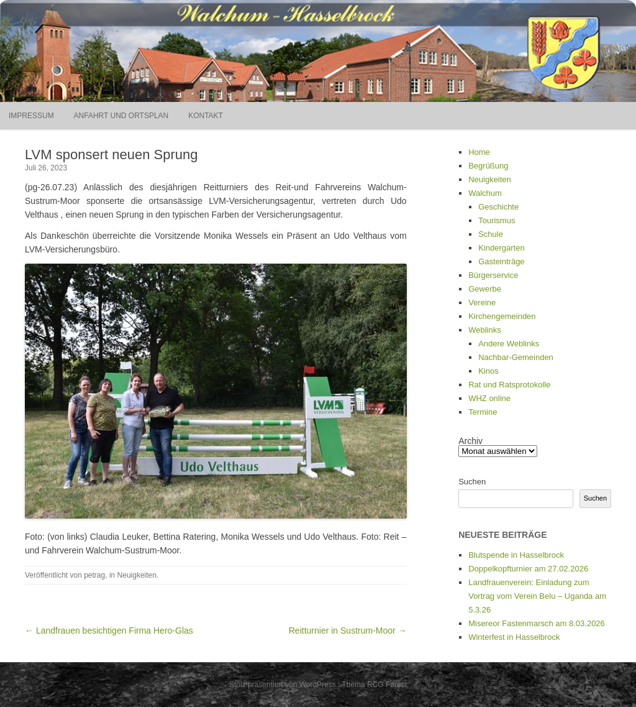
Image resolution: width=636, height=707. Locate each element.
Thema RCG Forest (374, 684)
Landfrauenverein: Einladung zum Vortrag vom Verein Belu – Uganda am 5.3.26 (537, 596)
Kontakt (205, 115)
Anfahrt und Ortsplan (121, 115)
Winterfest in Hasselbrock (514, 637)
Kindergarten (501, 247)
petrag (94, 575)
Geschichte (498, 206)
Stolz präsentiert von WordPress (282, 684)
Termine (482, 412)
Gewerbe (484, 288)
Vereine (482, 302)
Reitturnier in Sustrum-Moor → (348, 630)
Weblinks (484, 330)
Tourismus (496, 220)
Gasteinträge (501, 261)
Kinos (488, 371)
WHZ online (489, 398)
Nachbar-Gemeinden (515, 357)
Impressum (31, 115)
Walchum (485, 193)
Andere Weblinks (508, 343)
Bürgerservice (493, 275)
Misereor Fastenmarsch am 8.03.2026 (536, 623)
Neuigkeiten (137, 575)
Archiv (470, 441)
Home (479, 152)
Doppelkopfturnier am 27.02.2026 (528, 568)
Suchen (472, 481)
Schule (490, 234)
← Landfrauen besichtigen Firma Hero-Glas (109, 630)
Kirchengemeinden (501, 316)
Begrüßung (488, 165)
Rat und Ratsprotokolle (509, 384)
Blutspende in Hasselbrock (516, 555)
